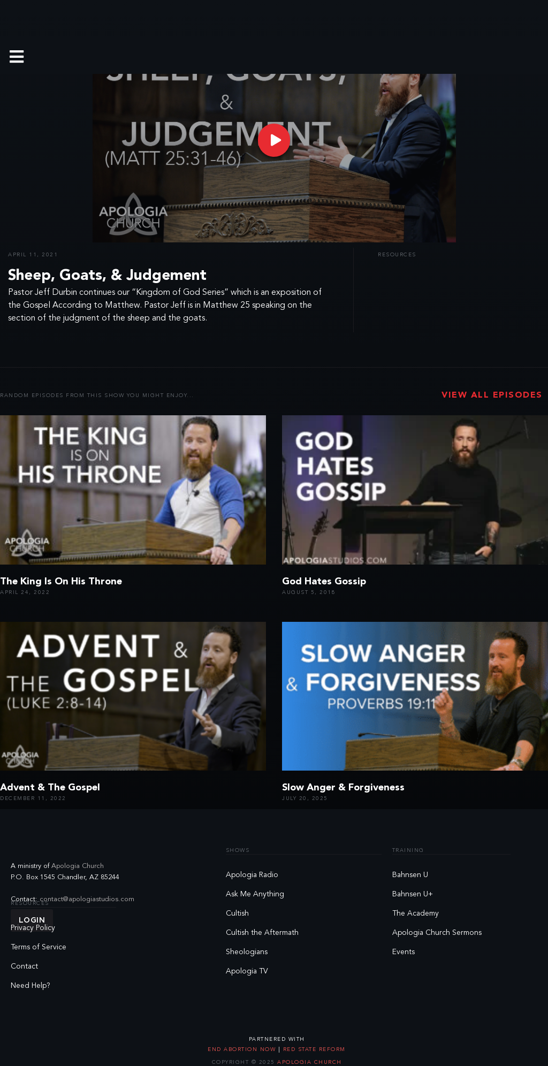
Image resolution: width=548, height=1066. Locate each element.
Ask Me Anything (255, 894)
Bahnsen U (410, 875)
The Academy (415, 913)
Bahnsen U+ (412, 894)
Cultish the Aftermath (262, 932)
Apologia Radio (252, 875)
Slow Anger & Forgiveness (343, 788)
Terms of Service (38, 947)
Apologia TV (247, 971)
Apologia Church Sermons (437, 932)
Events (403, 952)
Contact (24, 966)
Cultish (237, 913)
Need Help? (30, 985)
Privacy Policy (33, 928)
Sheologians (247, 952)
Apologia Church (77, 866)
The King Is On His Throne (61, 582)
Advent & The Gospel (50, 788)
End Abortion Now (243, 1049)
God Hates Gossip (324, 582)
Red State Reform (313, 1049)
